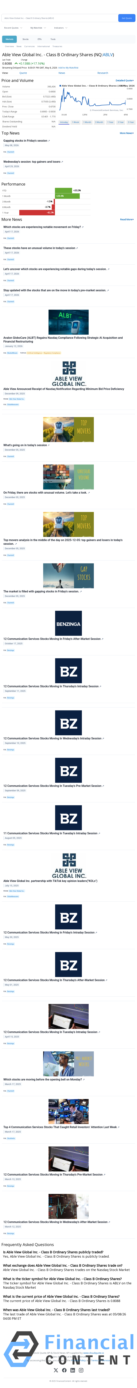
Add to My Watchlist (68, 67)
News (19, 46)
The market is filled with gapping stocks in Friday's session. (42, 591)
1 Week (75, 122)
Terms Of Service (100, 1360)
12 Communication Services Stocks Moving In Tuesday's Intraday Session (51, 1032)
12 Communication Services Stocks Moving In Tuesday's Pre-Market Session (53, 786)
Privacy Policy (78, 1360)
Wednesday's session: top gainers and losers (33, 161)
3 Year (121, 122)
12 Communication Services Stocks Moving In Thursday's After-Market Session (55, 980)
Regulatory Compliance (52, 353)
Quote (23, 73)
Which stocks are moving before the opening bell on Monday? (44, 1079)
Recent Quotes (11, 27)
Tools (53, 39)
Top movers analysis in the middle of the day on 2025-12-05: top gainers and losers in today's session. (63, 541)
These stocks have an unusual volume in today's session (40, 248)
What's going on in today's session (26, 445)
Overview (9, 46)
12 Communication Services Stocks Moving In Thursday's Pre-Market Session (54, 1174)
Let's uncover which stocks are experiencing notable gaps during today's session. (56, 269)
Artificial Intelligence (34, 353)
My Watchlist (36, 27)
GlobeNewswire (13, 404)
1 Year (110, 122)
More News (126, 133)
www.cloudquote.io (93, 1352)
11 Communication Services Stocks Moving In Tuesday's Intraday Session (51, 833)
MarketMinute (12, 353)
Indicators (59, 27)
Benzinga (10, 650)
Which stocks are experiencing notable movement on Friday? (43, 227)
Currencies (29, 46)
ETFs (39, 39)
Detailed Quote (124, 80)
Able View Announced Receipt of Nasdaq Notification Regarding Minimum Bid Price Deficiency (63, 389)
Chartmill (10, 152)
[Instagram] (81, 1371)
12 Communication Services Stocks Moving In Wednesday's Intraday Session (53, 738)
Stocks (25, 39)
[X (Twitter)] (56, 1371)
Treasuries (57, 46)
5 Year (131, 122)
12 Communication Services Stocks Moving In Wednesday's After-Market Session (56, 1222)
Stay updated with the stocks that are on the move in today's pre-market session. (56, 290)
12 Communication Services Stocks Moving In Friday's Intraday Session (50, 932)
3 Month (99, 122)
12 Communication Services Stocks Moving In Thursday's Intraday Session (52, 686)
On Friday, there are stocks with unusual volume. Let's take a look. (46, 492)
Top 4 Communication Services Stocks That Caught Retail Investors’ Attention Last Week (61, 1127)
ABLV (108, 54)
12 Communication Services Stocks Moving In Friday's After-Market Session (53, 639)
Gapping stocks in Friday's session (26, 140)
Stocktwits (11, 1138)
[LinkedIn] (72, 1371)
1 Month (87, 122)
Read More (126, 219)
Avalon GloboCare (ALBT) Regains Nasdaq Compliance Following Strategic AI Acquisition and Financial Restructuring (63, 339)
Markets (9, 39)
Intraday (64, 122)
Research (102, 73)
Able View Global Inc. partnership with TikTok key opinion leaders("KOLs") (50, 881)
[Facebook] (64, 1371)
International (43, 46)
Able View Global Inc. (16, 399)
